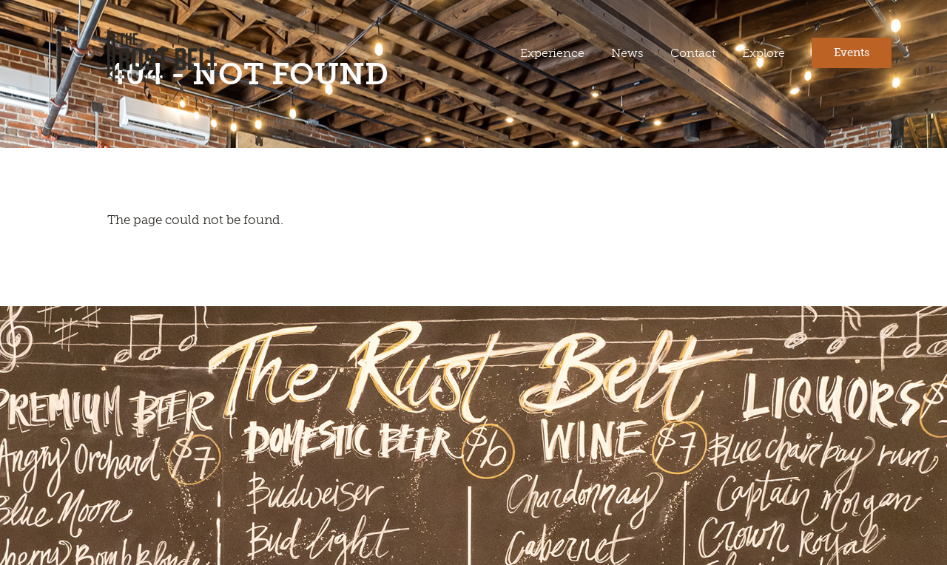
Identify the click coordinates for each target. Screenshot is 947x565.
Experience (552, 53)
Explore (763, 53)
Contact (692, 53)
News (627, 53)
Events (851, 52)
